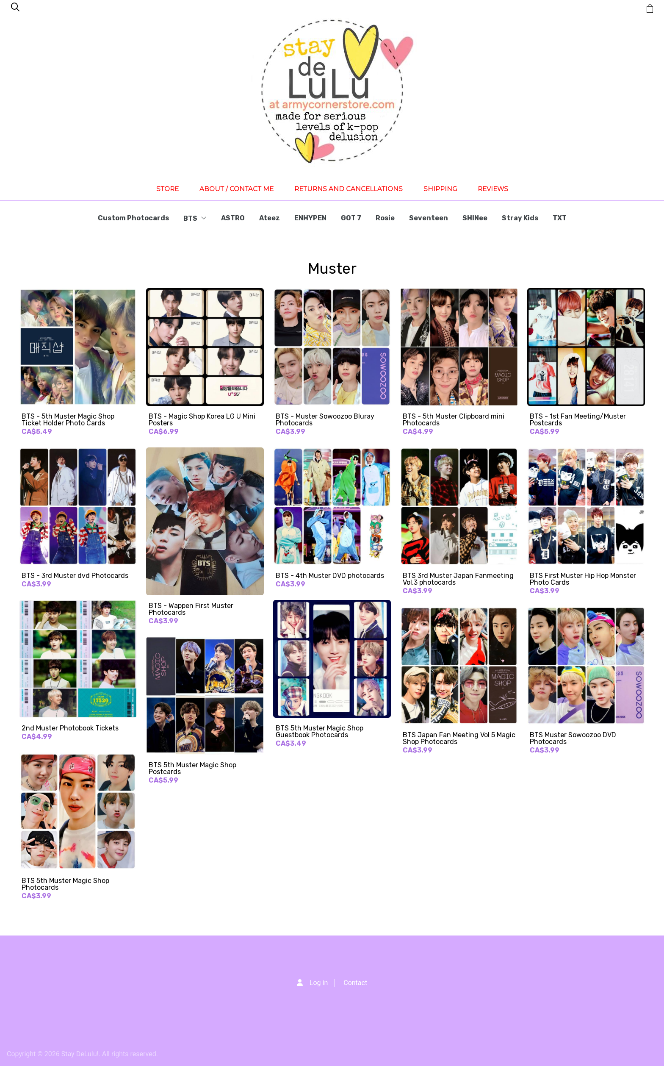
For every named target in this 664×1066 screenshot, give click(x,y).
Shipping (440, 189)
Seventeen (428, 218)
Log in (319, 983)
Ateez (269, 218)
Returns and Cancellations (348, 189)
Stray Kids (520, 218)
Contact (355, 983)
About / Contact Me (236, 189)
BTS (195, 218)
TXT (560, 218)
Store (167, 189)
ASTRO (233, 218)
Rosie (385, 218)
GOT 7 (351, 218)
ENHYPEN (310, 218)
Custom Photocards (133, 218)
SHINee (474, 218)
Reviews (493, 189)
